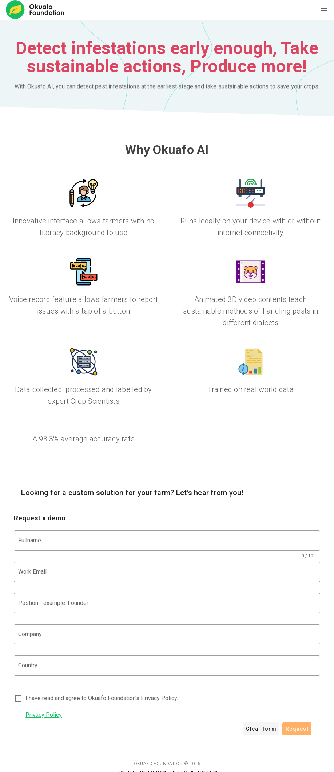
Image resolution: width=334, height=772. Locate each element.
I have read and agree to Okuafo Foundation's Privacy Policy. (101, 698)
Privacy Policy (43, 714)
